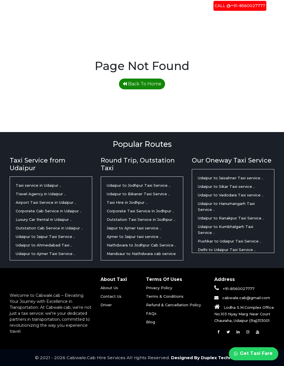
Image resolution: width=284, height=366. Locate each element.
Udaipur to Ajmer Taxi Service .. (45, 253)
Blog (150, 322)
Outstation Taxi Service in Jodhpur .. (141, 219)
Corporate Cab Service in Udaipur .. (49, 211)
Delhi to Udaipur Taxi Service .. (227, 249)
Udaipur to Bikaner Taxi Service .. (138, 194)
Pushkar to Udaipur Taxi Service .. (230, 241)
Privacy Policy (159, 287)
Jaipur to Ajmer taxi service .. (134, 228)
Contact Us (189, 5)
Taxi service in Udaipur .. (38, 185)
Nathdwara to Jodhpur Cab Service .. (141, 245)
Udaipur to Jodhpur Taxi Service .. (138, 185)
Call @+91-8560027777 (240, 5)
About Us (130, 5)
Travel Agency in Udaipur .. (41, 194)
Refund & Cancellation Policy (173, 305)
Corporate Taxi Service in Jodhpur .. (140, 211)
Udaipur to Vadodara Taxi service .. (231, 195)
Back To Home (142, 84)
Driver (158, 5)
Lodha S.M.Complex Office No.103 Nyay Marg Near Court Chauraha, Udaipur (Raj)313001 (244, 314)
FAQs (151, 313)
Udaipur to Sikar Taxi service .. (226, 186)
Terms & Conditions (165, 296)
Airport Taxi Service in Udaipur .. (46, 202)
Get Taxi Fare (253, 353)
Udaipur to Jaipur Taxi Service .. (45, 236)
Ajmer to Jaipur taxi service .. (134, 236)
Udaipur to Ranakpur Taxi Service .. (231, 218)
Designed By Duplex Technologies (210, 357)
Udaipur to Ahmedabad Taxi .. (44, 245)
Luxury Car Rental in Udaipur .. (44, 219)
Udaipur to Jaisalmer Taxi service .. (230, 178)
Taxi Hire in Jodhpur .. (127, 202)
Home (106, 5)
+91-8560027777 (234, 288)
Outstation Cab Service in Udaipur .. (49, 228)
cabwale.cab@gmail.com (245, 297)
